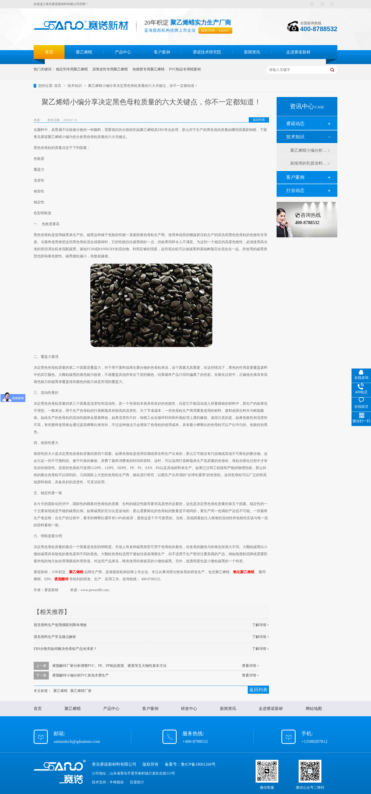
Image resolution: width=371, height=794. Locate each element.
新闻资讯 (252, 52)
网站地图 (314, 708)
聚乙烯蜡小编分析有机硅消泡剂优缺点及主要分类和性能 (308, 150)
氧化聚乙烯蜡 (244, 572)
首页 (49, 52)
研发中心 (189, 708)
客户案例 (162, 52)
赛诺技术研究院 (207, 52)
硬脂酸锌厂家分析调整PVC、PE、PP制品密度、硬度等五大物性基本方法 (109, 666)
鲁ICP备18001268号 (198, 764)
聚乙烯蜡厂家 (81, 691)
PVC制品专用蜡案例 (185, 69)
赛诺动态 (295, 123)
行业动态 (295, 190)
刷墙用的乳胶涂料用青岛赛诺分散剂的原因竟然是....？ (308, 163)
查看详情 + (250, 666)
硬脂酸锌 (61, 579)
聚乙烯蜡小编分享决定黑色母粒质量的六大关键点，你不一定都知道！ (143, 86)
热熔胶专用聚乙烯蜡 (148, 69)
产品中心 (123, 52)
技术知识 (75, 86)
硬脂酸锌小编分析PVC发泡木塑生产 (80, 675)
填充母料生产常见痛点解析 (55, 637)
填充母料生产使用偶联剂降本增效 (60, 625)
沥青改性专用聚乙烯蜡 (110, 69)
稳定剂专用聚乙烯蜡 (72, 69)
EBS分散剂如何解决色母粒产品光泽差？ (65, 649)
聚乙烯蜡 (84, 52)
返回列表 (259, 120)
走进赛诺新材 (298, 52)
